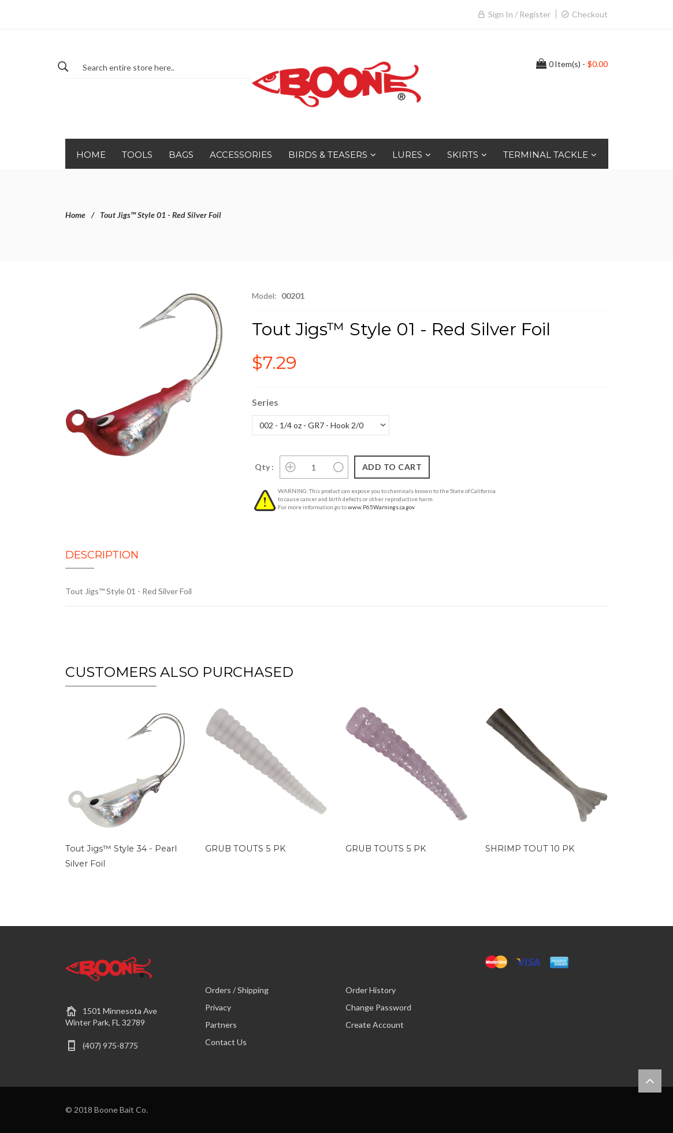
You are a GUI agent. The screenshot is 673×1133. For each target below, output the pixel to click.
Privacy (218, 1007)
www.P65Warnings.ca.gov (381, 506)
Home (75, 215)
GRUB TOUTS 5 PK (243, 848)
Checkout (590, 14)
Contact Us (226, 1042)
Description (102, 555)
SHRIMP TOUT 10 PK (528, 848)
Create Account (374, 1025)
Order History (370, 990)
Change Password (378, 1007)
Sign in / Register (519, 14)
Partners (221, 1025)
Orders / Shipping (237, 990)
